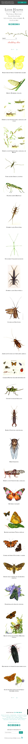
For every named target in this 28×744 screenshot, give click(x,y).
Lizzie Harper (14, 10)
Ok (22, 2)
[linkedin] (13, 24)
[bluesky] (15, 24)
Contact (20, 716)
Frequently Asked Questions (10, 719)
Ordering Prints (19, 717)
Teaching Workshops (21, 718)
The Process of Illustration (9, 718)
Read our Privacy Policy (9, 3)
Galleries (7, 715)
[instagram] (19, 24)
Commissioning (13, 715)
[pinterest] (17, 24)
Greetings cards (10, 717)
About (2, 715)
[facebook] (9, 24)
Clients (24, 716)
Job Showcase (20, 715)
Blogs (25, 715)
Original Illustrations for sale (9, 716)
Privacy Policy (21, 719)
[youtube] (11, 24)
